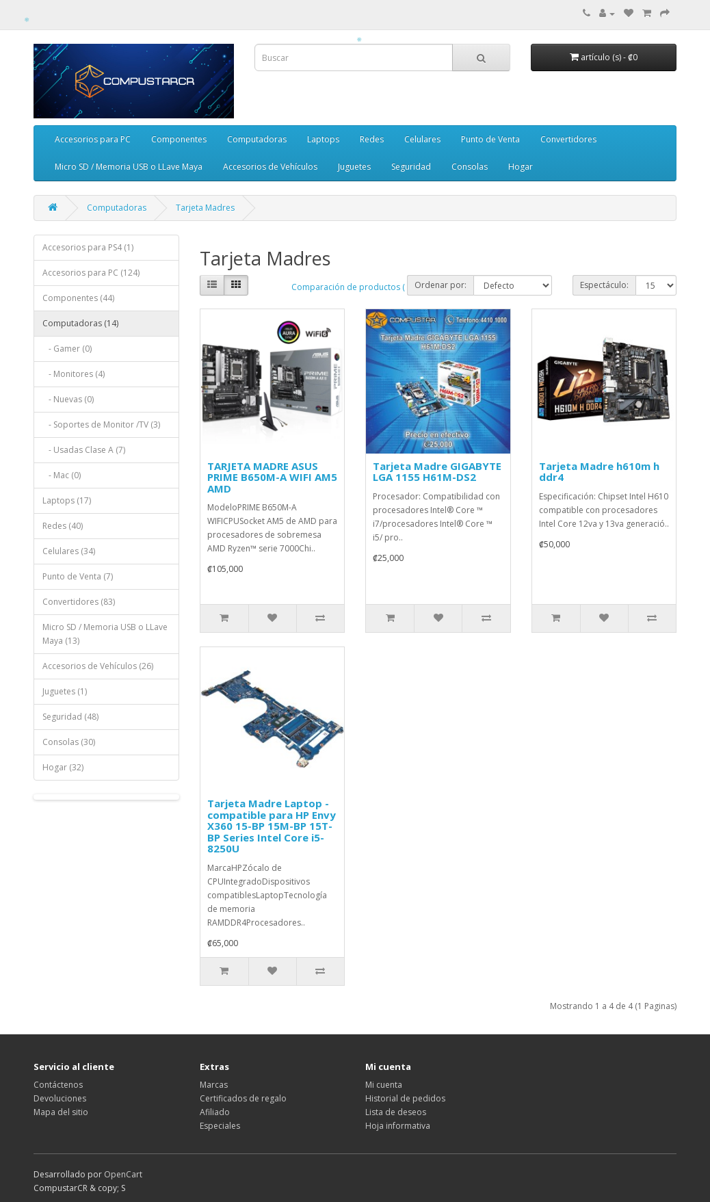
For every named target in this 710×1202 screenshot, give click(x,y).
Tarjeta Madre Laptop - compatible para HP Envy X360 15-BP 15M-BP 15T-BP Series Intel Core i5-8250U (271, 825)
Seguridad (411, 166)
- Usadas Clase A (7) (83, 450)
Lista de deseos (395, 1112)
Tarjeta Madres (205, 207)
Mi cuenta (383, 1084)
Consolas (469, 166)
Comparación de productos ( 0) (352, 287)
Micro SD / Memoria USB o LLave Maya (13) (105, 633)
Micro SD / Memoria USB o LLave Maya (128, 166)
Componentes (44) (78, 298)
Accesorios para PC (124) (91, 272)
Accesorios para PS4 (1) (87, 247)
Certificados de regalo (243, 1098)
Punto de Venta (490, 139)
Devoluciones (60, 1098)
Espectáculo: (604, 285)
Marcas (214, 1084)
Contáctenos (58, 1084)
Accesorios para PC (93, 139)
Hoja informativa (397, 1126)
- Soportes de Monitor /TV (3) (101, 424)
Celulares (422, 139)
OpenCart (123, 1174)
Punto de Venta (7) (77, 576)
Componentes (179, 139)
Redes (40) (62, 526)
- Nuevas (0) (68, 399)
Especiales (220, 1126)
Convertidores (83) (78, 601)
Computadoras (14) (80, 323)
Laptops (323, 139)
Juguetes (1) (64, 691)
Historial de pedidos (405, 1098)
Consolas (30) (68, 742)
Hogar (520, 166)
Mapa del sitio (61, 1112)
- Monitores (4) (73, 374)
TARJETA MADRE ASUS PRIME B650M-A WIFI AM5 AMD (272, 477)
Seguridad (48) (70, 716)
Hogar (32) (62, 767)
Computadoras (257, 139)
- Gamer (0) (67, 348)
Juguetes (354, 166)
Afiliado (215, 1112)
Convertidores (568, 139)
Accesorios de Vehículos (270, 166)
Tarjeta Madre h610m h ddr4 (599, 471)
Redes (372, 139)
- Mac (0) (61, 475)
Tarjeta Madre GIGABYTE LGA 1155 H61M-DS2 (437, 471)
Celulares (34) (68, 551)
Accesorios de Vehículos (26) (97, 666)
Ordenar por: (440, 285)
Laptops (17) (66, 500)
